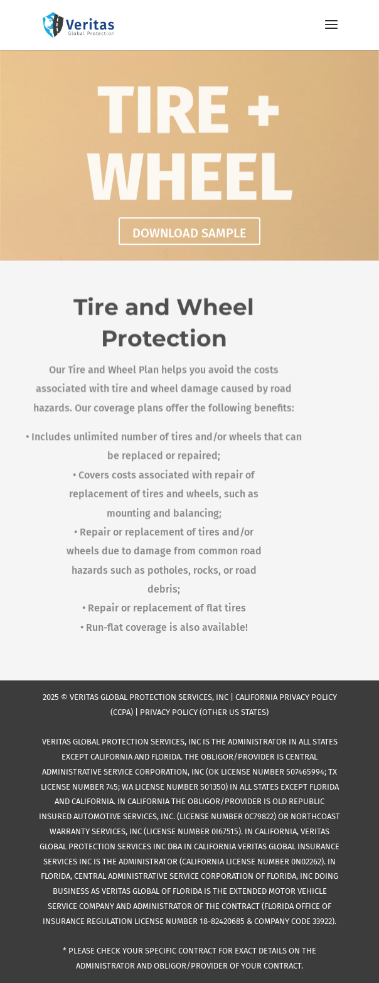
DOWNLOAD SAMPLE (189, 234)
